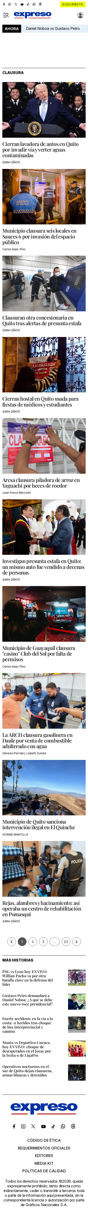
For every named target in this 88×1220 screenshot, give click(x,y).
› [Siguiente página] (76, 942)
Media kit (44, 1163)
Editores (44, 1156)
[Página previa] (12, 942)
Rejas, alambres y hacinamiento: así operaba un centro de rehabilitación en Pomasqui (41, 908)
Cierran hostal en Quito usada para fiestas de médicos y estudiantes (40, 401)
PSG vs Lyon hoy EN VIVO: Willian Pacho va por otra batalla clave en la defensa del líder (27, 978)
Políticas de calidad (44, 1171)
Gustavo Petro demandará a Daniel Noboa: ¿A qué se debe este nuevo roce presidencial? (27, 999)
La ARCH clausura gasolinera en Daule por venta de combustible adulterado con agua (37, 740)
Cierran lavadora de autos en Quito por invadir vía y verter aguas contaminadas (40, 149)
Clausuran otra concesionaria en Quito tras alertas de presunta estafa (41, 320)
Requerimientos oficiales (44, 1148)
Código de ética (44, 1140)
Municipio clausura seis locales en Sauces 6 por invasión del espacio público (39, 236)
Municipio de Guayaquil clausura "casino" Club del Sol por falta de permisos (38, 653)
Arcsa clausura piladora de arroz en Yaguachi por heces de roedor (41, 482)
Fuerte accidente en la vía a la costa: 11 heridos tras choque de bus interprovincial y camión (27, 1025)
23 (66, 942)
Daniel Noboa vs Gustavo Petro (53, 28)
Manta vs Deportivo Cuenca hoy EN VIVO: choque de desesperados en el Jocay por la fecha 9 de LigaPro (26, 1049)
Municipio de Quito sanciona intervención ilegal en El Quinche (38, 824)
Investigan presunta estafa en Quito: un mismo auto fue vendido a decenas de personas (43, 566)
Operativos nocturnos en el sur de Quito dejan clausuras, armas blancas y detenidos (27, 1070)
